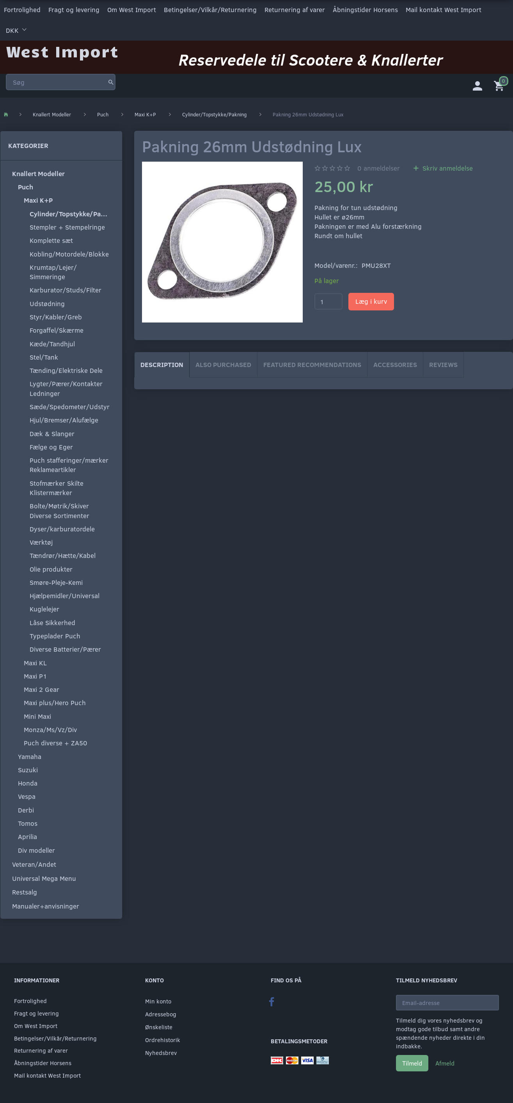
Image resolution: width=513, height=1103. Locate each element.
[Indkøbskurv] (500, 83)
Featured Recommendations (312, 363)
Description (161, 363)
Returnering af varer (294, 9)
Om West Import (131, 9)
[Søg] (111, 79)
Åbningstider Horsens (365, 9)
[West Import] (62, 48)
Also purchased (223, 363)
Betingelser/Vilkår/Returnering (210, 9)
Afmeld (444, 1063)
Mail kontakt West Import (443, 9)
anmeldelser (378, 166)
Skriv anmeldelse (447, 166)
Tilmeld (412, 1063)
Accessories (395, 363)
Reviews (443, 363)
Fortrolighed (22, 9)
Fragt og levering (73, 9)
